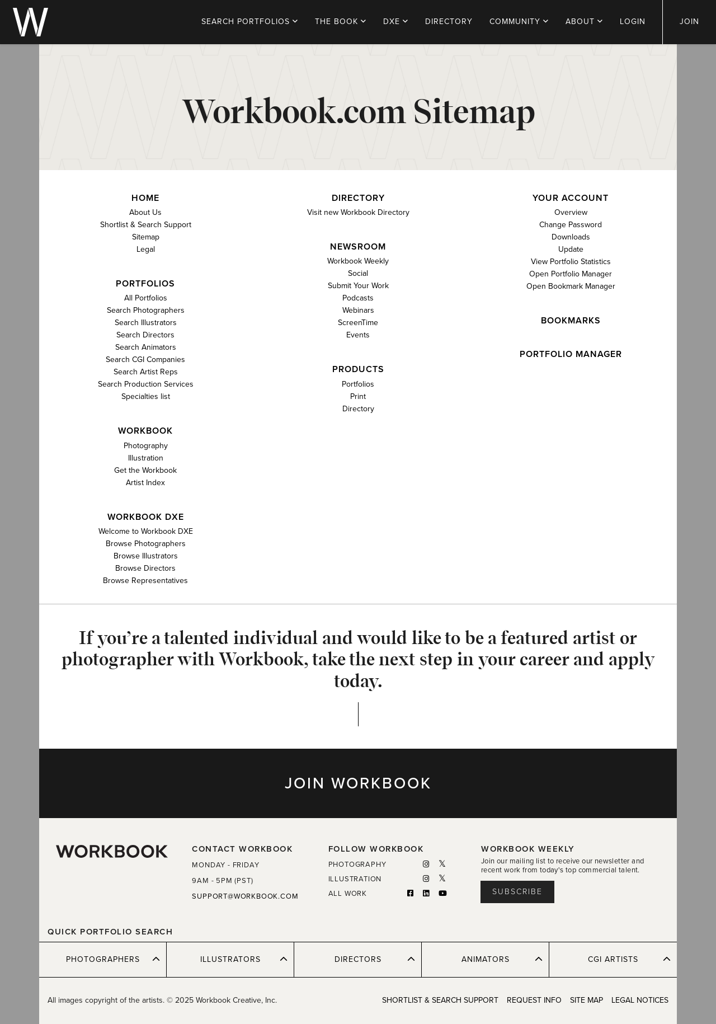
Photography (146, 445)
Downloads (571, 237)
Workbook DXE (145, 517)
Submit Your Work (358, 285)
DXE (395, 21)
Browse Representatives (145, 580)
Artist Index (145, 482)
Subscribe (517, 891)
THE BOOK (340, 21)
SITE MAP (586, 1000)
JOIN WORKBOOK (358, 783)
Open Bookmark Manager (570, 286)
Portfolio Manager (571, 354)
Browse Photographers (146, 543)
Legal (145, 249)
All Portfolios (145, 298)
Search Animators (145, 347)
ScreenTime (358, 322)
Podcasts (358, 298)
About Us (145, 212)
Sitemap (145, 237)
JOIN (689, 21)
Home (145, 198)
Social (358, 273)
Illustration (145, 458)
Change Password (570, 224)
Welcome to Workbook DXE (145, 531)
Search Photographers (146, 310)
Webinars (358, 310)
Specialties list (145, 396)
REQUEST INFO (534, 1000)
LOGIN (633, 21)
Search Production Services (146, 384)
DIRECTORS (375, 959)
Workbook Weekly (358, 261)
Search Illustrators (146, 322)
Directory (358, 198)
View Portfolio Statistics (571, 261)
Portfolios (145, 284)
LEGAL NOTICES (639, 1000)
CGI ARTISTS (629, 959)
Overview (570, 212)
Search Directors (145, 335)
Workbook (145, 431)
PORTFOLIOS (249, 21)
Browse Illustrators (146, 556)
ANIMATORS (502, 959)
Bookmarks (571, 321)
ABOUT (584, 21)
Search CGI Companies (145, 359)
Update (570, 249)
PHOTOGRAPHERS (113, 959)
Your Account (571, 198)
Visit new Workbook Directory (358, 212)
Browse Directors (145, 568)
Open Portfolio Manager (570, 274)
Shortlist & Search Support (145, 224)
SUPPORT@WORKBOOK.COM (245, 896)
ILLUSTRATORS (244, 959)
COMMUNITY (519, 21)
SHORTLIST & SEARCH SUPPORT (440, 1000)
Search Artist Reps (146, 372)
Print (358, 396)
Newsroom (358, 247)
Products (358, 369)
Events (358, 335)
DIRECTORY (449, 21)
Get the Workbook (145, 470)
